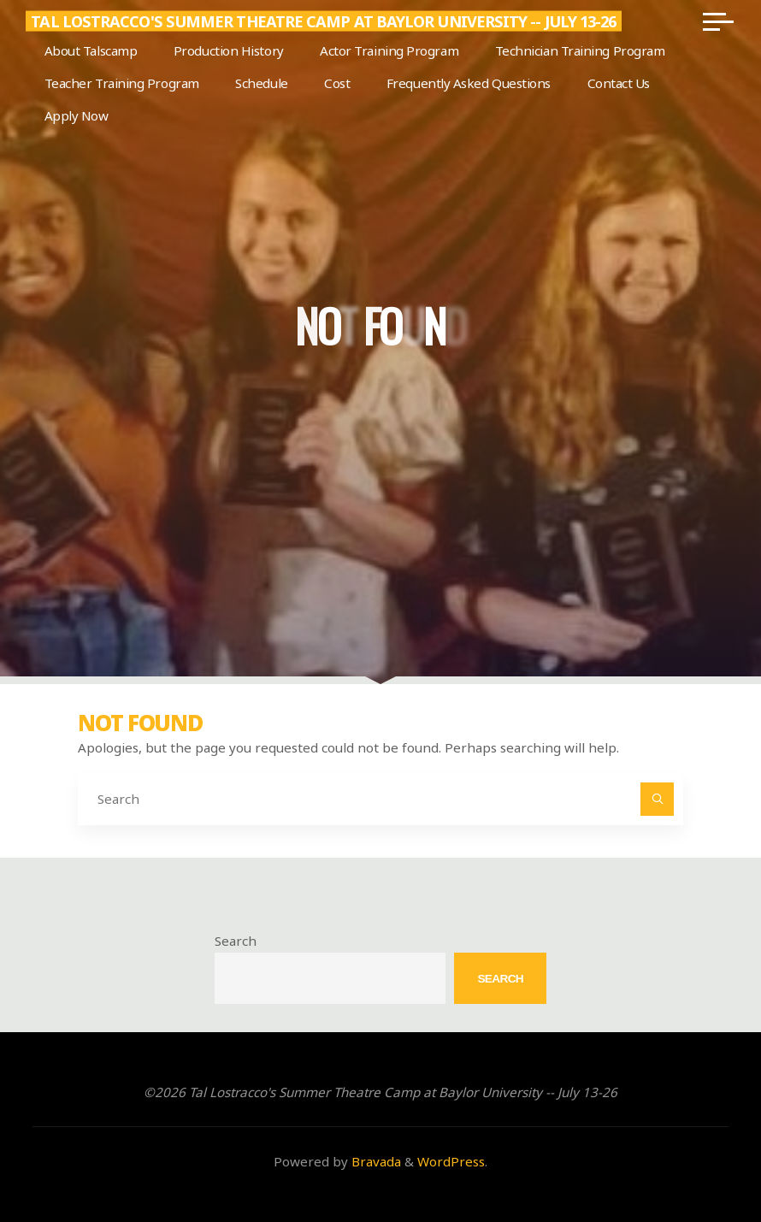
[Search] (657, 799)
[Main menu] (718, 21)
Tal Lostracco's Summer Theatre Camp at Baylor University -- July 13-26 (323, 21)
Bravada (374, 1161)
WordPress (451, 1161)
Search (236, 940)
